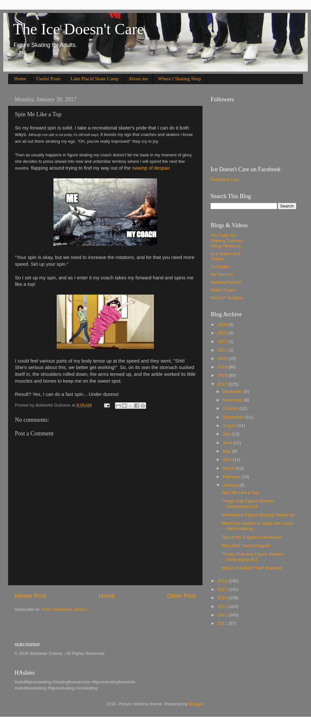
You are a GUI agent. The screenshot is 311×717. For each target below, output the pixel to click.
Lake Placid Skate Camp (95, 78)
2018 (222, 375)
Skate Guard (223, 289)
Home (20, 78)
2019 (222, 366)
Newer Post (30, 595)
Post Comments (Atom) (64, 609)
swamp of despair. (152, 168)
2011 (222, 623)
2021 (222, 350)
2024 (222, 324)
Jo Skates (220, 266)
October (231, 408)
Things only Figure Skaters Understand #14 (248, 504)
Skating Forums (226, 282)
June (228, 442)
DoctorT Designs (227, 297)
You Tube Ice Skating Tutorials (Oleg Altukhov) (227, 240)
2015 (222, 589)
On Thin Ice (222, 274)
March (229, 468)
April (228, 459)
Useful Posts (48, 78)
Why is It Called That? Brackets (252, 568)
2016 (222, 580)
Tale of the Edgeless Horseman (252, 537)
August (230, 425)
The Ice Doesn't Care (78, 29)
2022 (222, 341)
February (232, 476)
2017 (222, 384)
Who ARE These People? (246, 545)
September (234, 417)
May (227, 451)
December (233, 391)
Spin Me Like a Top (240, 492)
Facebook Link (225, 179)
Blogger (196, 703)
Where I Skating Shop (179, 78)
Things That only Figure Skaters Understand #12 (252, 557)
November (233, 400)
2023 (222, 332)
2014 (222, 597)
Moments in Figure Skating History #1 (258, 514)
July (227, 433)
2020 (222, 358)
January (231, 485)
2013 (222, 606)
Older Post (181, 595)
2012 (222, 614)
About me (138, 78)
